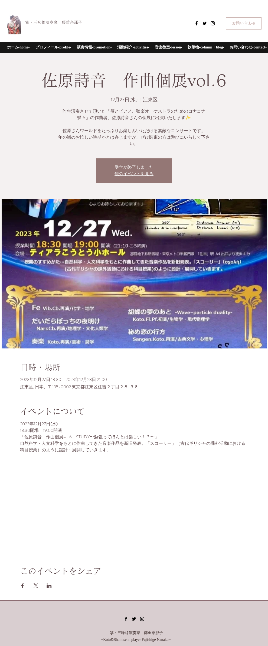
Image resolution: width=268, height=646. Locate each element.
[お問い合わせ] (244, 23)
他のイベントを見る (134, 174)
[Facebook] (196, 23)
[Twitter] (204, 23)
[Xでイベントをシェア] (35, 585)
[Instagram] (212, 23)
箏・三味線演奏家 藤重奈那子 (53, 22)
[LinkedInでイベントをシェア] (49, 585)
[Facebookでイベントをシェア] (22, 585)
